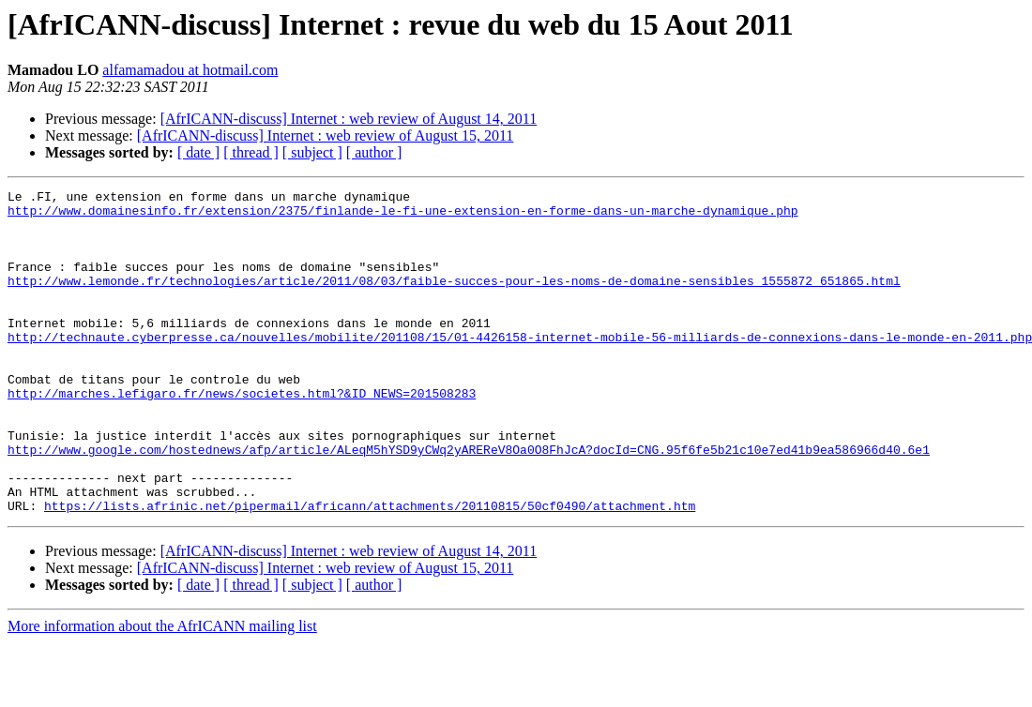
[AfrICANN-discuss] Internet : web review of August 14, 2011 (349, 119)
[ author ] (374, 152)
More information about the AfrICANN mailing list (162, 691)
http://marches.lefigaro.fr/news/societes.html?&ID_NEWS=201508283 (242, 435)
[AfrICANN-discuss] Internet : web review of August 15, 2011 (325, 135)
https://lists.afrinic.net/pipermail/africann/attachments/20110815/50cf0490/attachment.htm (369, 570)
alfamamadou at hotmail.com (190, 70)
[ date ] (198, 152)
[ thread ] (251, 152)
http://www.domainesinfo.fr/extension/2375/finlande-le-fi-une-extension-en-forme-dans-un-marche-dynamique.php (402, 215)
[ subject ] (312, 152)
